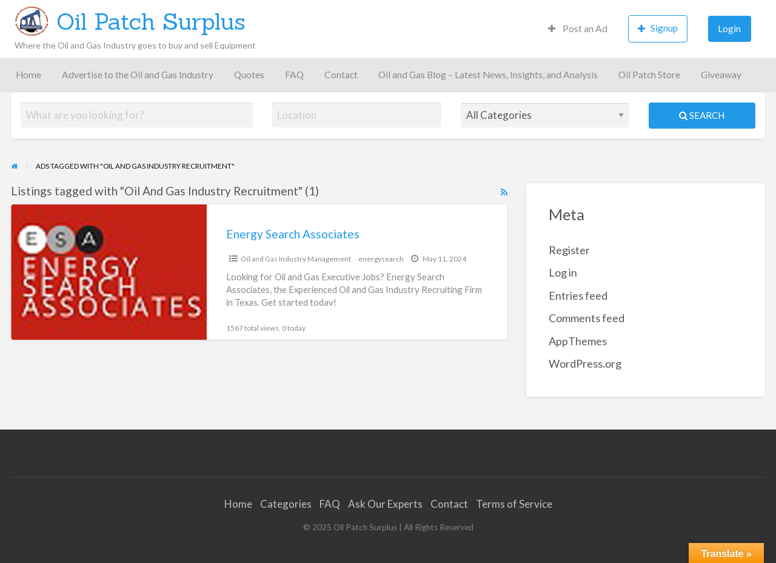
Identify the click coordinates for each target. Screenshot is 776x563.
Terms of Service (514, 503)
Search (701, 115)
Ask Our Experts (385, 503)
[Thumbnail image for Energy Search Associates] (108, 272)
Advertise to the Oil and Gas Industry (137, 74)
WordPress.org (585, 363)
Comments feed (586, 318)
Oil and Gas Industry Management (296, 258)
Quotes (249, 74)
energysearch (381, 258)
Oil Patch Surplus (151, 21)
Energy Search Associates (293, 234)
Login (729, 28)
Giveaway (721, 74)
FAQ (294, 74)
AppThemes (578, 341)
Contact (341, 74)
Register (569, 250)
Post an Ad (577, 28)
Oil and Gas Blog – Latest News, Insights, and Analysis (488, 74)
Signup (658, 28)
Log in (563, 272)
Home (28, 74)
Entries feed (578, 295)
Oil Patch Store (649, 74)
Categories (286, 503)
